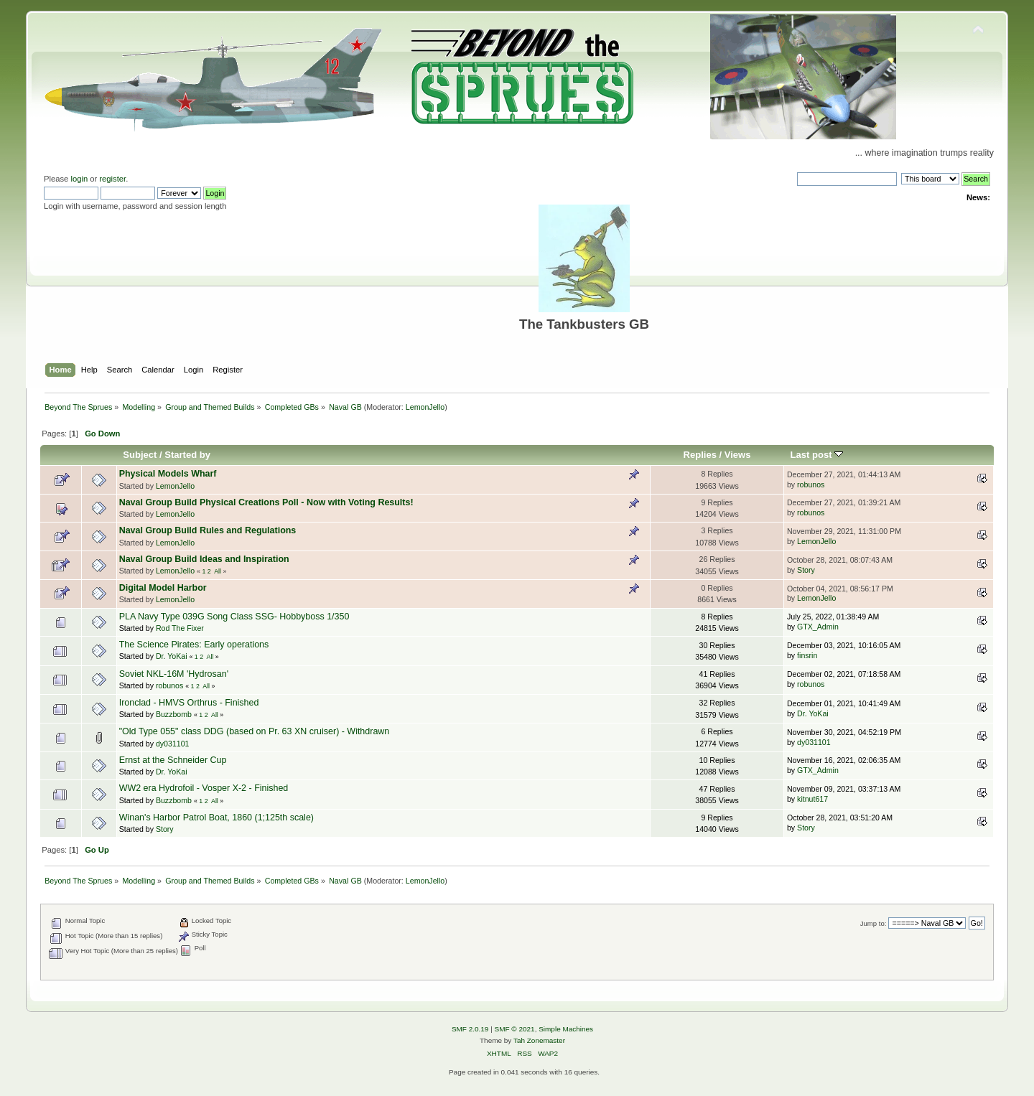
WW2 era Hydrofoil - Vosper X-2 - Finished (204, 788)
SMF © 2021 (515, 1029)
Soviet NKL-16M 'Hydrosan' (173, 674)
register (112, 178)
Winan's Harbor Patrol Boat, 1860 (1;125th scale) (216, 817)
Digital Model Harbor (163, 588)
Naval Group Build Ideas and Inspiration (204, 559)
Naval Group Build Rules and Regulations (208, 530)
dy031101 (173, 743)
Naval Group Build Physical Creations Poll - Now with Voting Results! (266, 502)
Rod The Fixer (180, 628)
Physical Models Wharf (168, 474)
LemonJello (425, 407)
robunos (810, 484)
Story (806, 570)
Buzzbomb (174, 714)
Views (738, 454)
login (79, 178)
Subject (140, 454)
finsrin (807, 655)
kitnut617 (812, 799)
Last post (817, 454)
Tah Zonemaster (539, 1040)
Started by (187, 454)
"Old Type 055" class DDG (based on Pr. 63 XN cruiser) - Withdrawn (254, 731)
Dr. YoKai (171, 656)
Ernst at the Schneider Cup (173, 760)
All (217, 571)
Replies (700, 454)
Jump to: (873, 923)
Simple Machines (566, 1029)
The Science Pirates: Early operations (194, 645)
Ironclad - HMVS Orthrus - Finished (189, 703)
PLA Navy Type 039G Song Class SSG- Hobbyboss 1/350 (234, 617)
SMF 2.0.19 (470, 1029)
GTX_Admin (818, 626)
